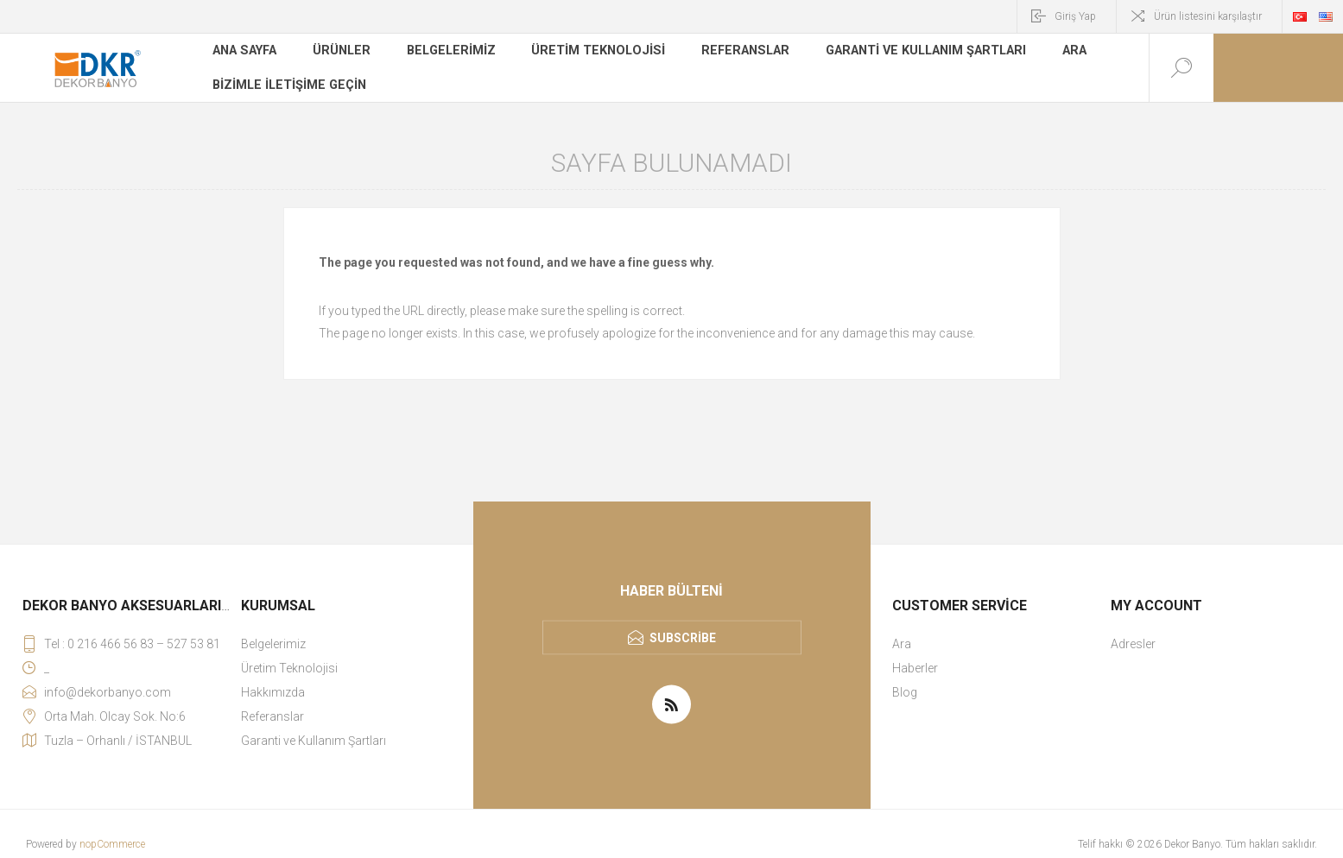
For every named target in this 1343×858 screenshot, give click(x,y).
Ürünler (341, 55)
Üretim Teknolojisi (593, 55)
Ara (1060, 55)
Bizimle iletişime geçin (287, 81)
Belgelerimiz (449, 55)
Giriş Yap (1075, 16)
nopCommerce (112, 844)
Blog (904, 692)
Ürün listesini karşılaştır (1208, 16)
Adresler (1133, 644)
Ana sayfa (244, 55)
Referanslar (736, 55)
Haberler (915, 668)
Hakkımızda (273, 692)
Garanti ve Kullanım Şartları (913, 55)
